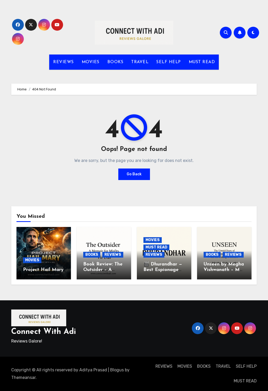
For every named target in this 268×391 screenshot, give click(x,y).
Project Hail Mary (43, 269)
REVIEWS (63, 62)
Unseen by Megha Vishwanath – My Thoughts (224, 270)
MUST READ (202, 62)
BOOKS (115, 62)
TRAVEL (139, 62)
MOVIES (90, 62)
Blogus (117, 369)
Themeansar (23, 377)
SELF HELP (168, 62)
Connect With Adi (43, 332)
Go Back (134, 174)
